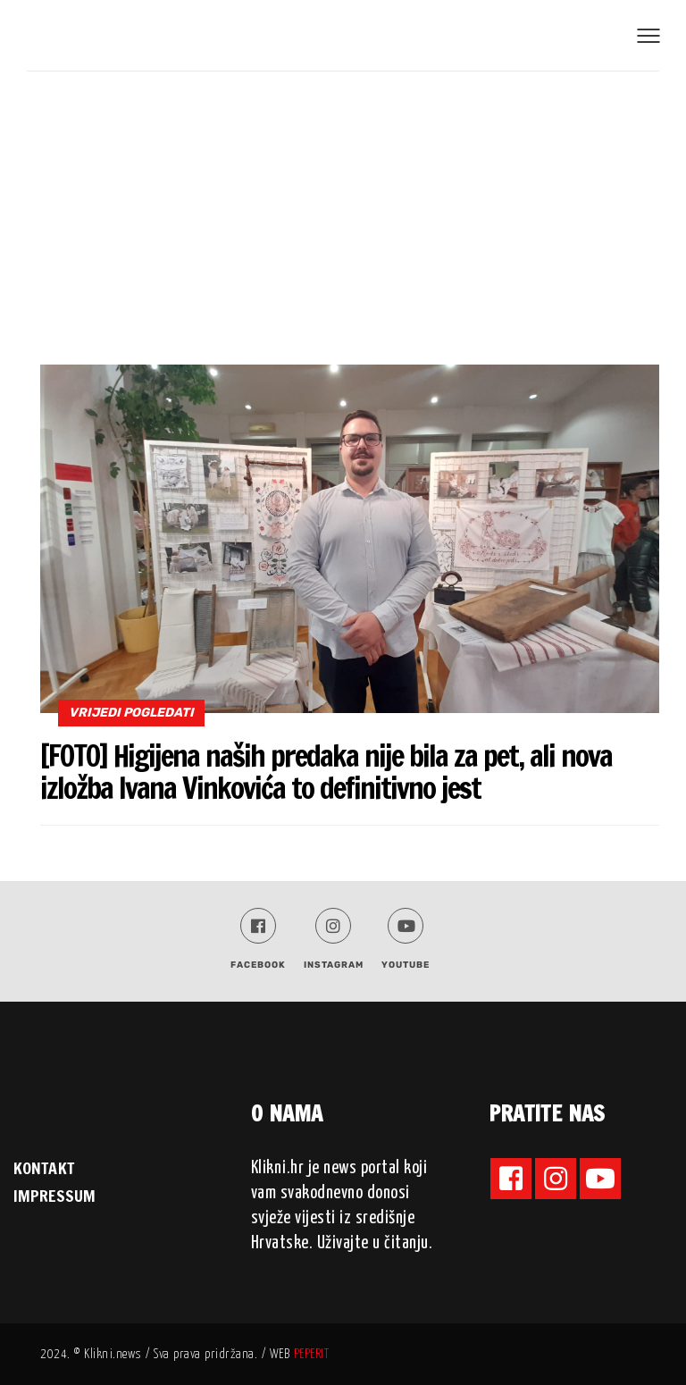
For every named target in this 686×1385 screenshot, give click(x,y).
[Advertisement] (343, 205)
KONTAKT (43, 1167)
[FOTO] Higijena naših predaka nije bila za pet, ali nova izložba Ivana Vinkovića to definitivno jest (326, 771)
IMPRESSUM (54, 1195)
